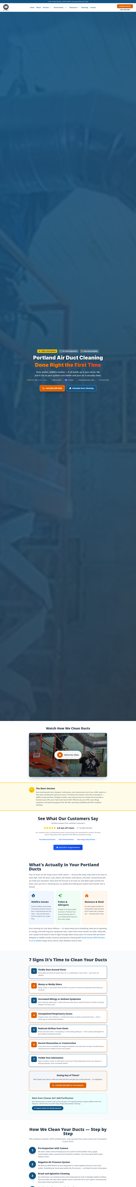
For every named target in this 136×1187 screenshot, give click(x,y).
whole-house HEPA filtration (93, 937)
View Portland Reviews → (67, 839)
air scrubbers (36, 940)
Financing (84, 7)
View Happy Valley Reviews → (87, 839)
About (38, 7)
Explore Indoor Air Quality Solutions (47, 1108)
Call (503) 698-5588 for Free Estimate (68, 1085)
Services (46, 7)
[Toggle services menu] (50, 7)
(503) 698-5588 (125, 10)
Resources (74, 7)
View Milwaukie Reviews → (48, 839)
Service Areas (58, 7)
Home (32, 7)
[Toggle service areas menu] (65, 7)
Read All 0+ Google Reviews (68, 847)
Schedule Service (125, 6)
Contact (93, 7)
